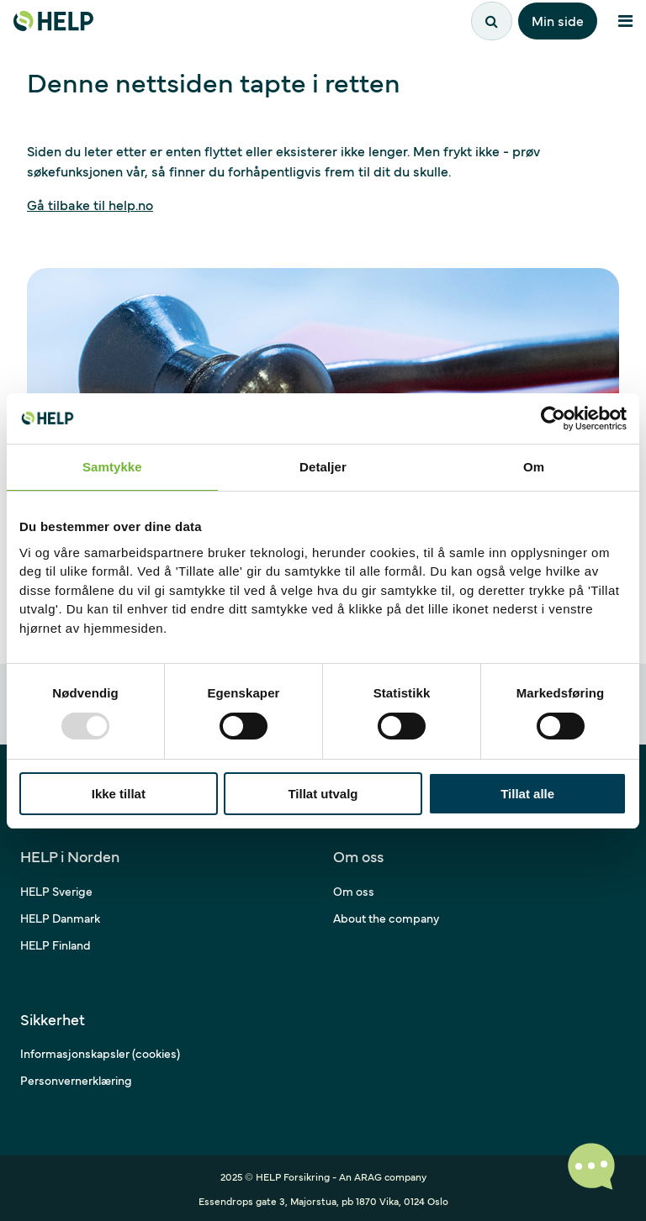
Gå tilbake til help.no (90, 204)
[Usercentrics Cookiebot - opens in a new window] (553, 418)
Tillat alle (527, 794)
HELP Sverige (56, 890)
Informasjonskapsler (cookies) (100, 1053)
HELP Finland (55, 944)
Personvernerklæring (76, 1079)
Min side (558, 20)
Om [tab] (533, 467)
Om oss (353, 890)
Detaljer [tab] (323, 467)
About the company (386, 917)
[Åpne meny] (625, 21)
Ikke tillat (119, 794)
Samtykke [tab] (112, 467)
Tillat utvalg (322, 794)
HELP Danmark (60, 917)
